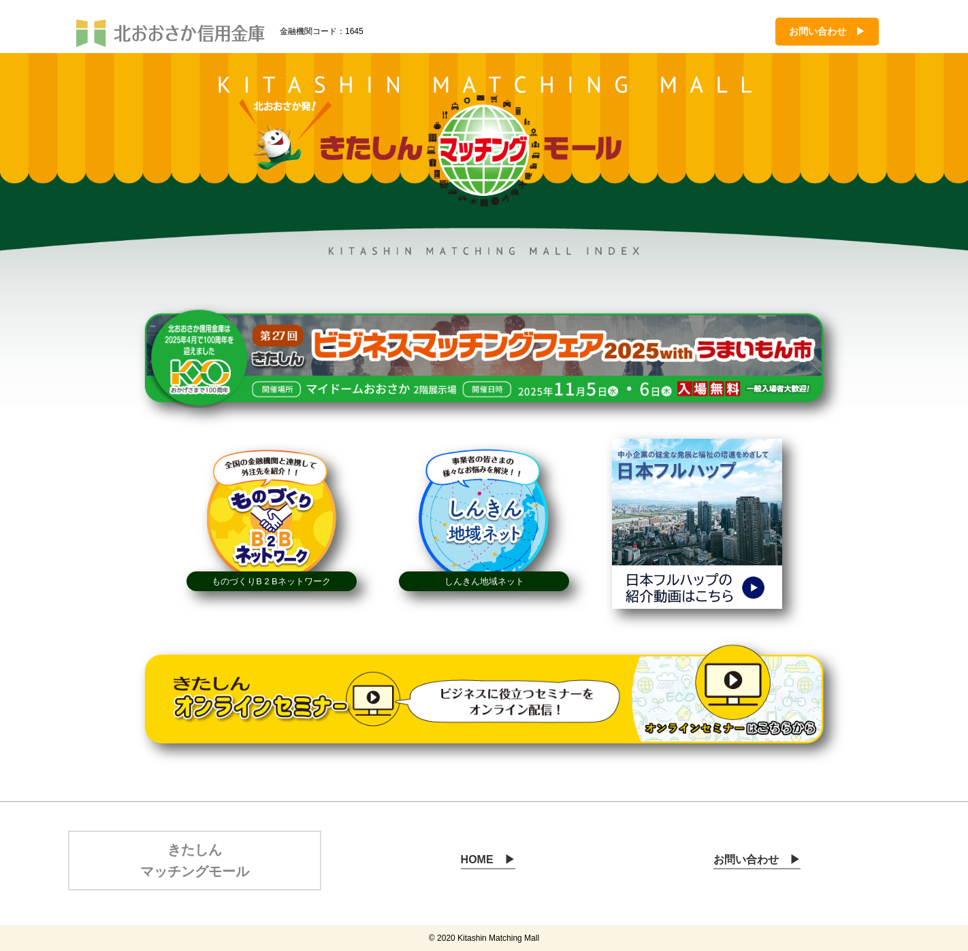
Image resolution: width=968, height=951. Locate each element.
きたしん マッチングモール (194, 860)
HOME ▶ (488, 859)
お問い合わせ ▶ (827, 31)
